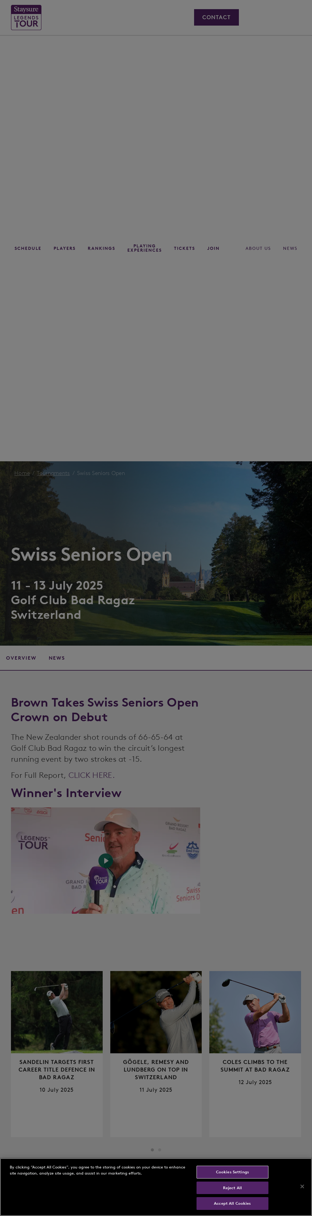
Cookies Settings (232, 1172)
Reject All (232, 1187)
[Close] (302, 1186)
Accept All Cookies (232, 1203)
